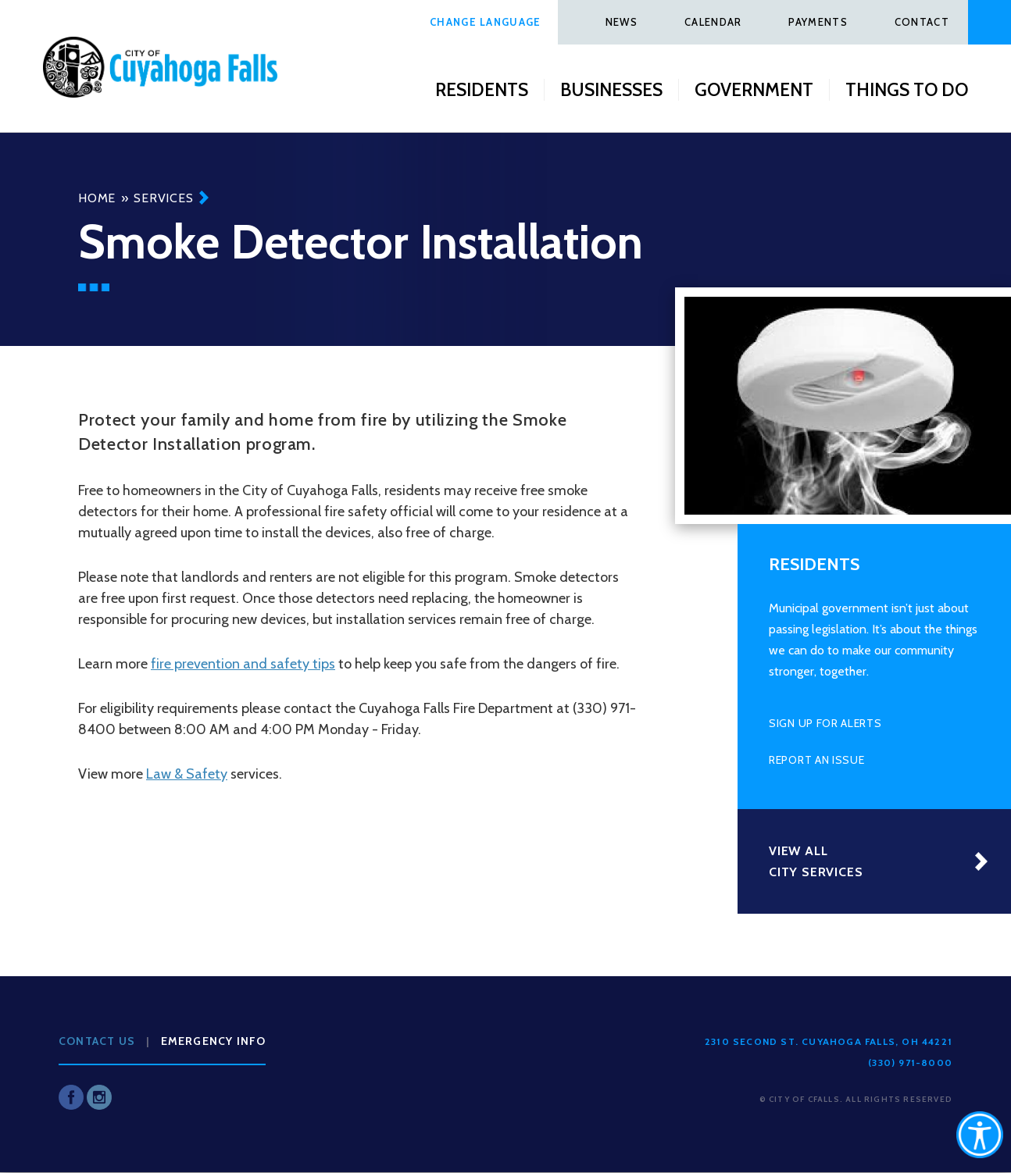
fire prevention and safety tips (243, 663)
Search (989, 22)
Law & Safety (186, 774)
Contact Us (97, 1041)
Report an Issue (817, 760)
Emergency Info (213, 1041)
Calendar (712, 22)
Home (97, 198)
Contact (922, 22)
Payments (817, 22)
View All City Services (816, 861)
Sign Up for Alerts (825, 723)
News (622, 22)
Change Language (485, 22)
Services (163, 198)
